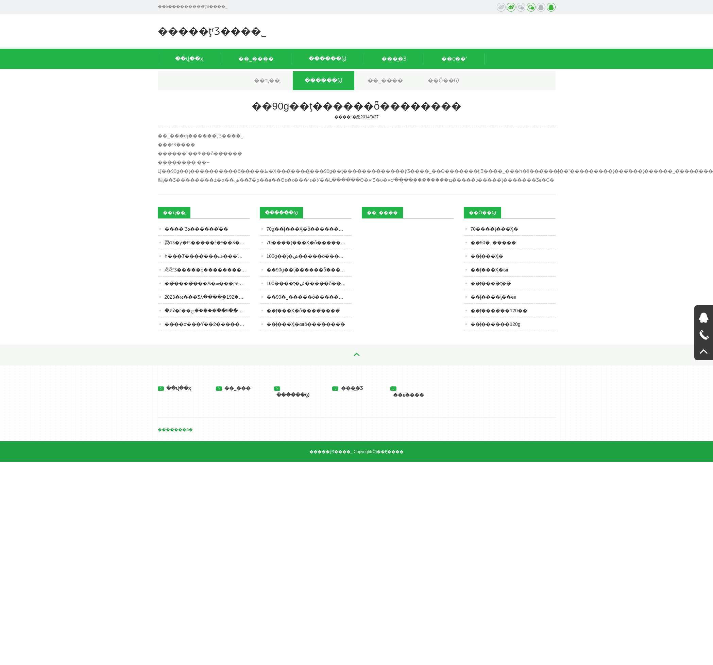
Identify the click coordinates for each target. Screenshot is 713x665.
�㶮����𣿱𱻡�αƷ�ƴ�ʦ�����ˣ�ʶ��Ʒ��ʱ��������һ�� (207, 242)
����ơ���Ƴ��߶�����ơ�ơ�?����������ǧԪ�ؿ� (207, 324)
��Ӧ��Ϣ (443, 80)
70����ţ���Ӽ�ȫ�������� (309, 242)
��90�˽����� (493, 242)
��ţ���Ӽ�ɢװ (490, 269)
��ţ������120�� (499, 310)
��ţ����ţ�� (491, 283)
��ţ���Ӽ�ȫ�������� (303, 310)
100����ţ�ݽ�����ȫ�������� (309, 283)
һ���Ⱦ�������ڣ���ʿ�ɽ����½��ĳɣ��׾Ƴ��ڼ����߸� (207, 256)
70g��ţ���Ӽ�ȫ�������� (307, 229)
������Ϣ (327, 59)
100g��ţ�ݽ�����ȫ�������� (309, 256)
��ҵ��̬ (267, 80)
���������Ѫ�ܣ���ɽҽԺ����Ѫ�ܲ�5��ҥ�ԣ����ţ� (207, 283)
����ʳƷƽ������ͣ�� (196, 229)
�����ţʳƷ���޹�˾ (212, 31)
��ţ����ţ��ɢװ (493, 297)
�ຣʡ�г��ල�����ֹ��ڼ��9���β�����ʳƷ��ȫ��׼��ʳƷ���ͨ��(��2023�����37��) (207, 310)
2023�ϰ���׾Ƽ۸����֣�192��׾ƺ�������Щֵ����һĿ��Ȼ (207, 297)
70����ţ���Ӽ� (494, 229)
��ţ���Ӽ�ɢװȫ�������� (306, 324)
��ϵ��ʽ (454, 59)
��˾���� (256, 59)
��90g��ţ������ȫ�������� (309, 269)
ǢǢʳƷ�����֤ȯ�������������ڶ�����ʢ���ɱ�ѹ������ (207, 269)
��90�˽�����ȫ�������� (309, 297)
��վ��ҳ (189, 59)
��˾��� (233, 388)
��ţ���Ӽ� (487, 256)
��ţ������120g (496, 324)
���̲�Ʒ (393, 59)
